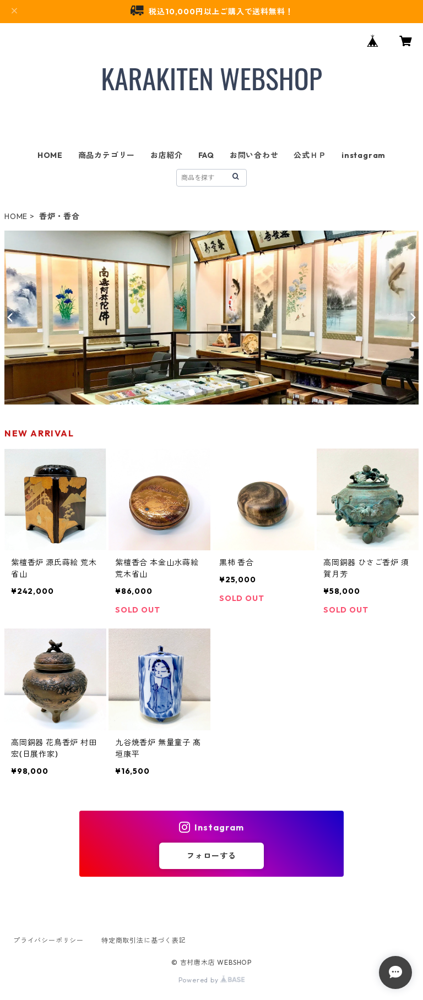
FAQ (206, 155)
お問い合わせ (254, 155)
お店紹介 (166, 155)
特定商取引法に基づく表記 (143, 940)
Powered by (211, 980)
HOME (50, 155)
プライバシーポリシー (48, 940)
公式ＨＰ (310, 155)
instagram (363, 155)
